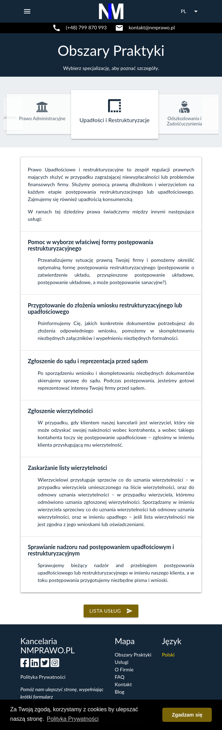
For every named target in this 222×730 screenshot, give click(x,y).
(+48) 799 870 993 (86, 27)
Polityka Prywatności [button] (72, 719)
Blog (119, 692)
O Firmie (124, 669)
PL (190, 11)
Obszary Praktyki (111, 50)
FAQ (120, 677)
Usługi (121, 662)
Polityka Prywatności (43, 677)
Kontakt (123, 684)
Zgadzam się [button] (187, 715)
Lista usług (111, 611)
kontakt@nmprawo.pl (152, 27)
